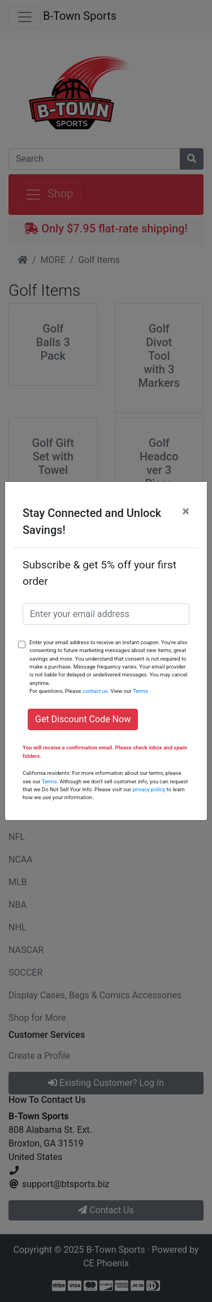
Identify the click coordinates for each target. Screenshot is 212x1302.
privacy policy (148, 789)
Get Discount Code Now (83, 719)
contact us (95, 691)
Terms (140, 691)
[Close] (185, 511)
